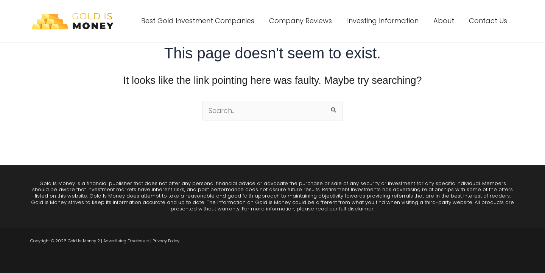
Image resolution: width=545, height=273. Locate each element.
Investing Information (386, 20)
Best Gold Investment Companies (203, 20)
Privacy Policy (166, 241)
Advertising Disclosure (126, 241)
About (445, 20)
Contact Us (489, 20)
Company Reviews (305, 20)
